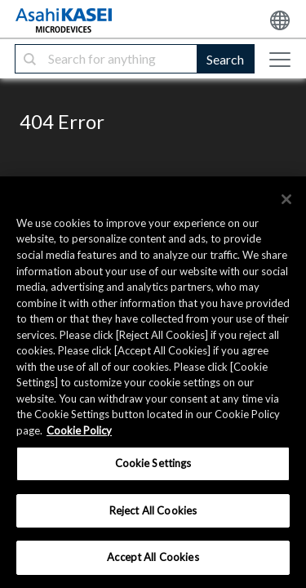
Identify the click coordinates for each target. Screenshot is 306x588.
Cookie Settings (153, 463)
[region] (153, 382)
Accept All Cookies (152, 557)
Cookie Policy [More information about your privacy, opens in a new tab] (79, 430)
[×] (286, 199)
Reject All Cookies (153, 510)
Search (225, 59)
